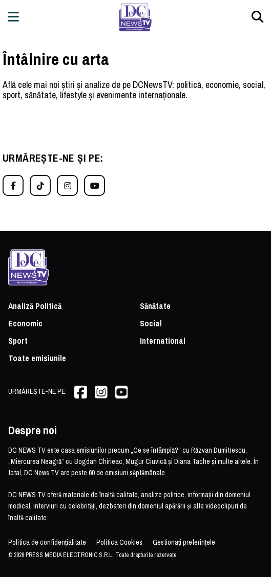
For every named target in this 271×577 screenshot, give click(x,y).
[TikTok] (40, 185)
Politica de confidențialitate (47, 542)
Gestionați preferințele (184, 542)
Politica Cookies (119, 542)
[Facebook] (13, 185)
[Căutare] (257, 17)
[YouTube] (94, 185)
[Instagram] (67, 185)
